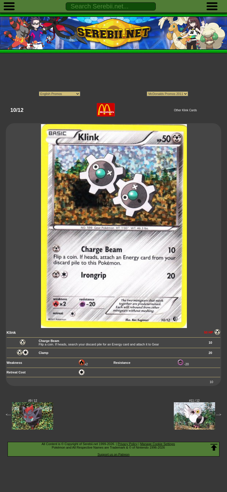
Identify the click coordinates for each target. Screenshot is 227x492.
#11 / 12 (194, 400)
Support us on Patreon (113, 454)
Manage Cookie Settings (157, 444)
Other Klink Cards (185, 110)
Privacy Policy (127, 444)
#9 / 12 (32, 400)
